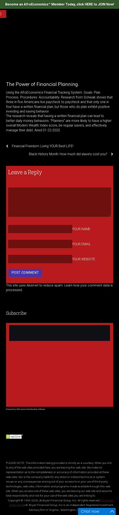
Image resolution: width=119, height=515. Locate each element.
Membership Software (36, 409)
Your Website (83, 259)
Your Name (81, 229)
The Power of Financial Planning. (42, 84)
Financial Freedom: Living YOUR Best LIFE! (39, 146)
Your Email (81, 244)
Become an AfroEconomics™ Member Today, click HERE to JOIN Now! (59, 4)
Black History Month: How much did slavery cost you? (71, 154)
